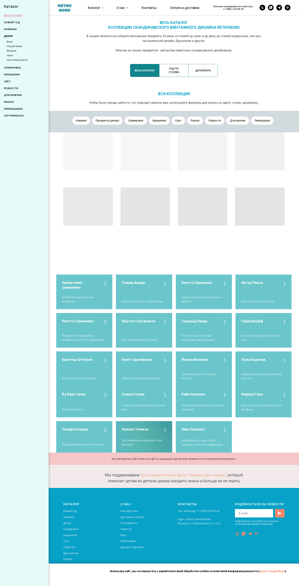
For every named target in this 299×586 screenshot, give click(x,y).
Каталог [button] (94, 8)
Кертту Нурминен (197, 282)
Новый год (12, 22)
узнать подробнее (272, 571)
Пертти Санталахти (138, 321)
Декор (67, 523)
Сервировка (12, 67)
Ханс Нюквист (193, 429)
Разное (9, 102)
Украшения (12, 74)
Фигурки (11, 50)
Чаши (10, 55)
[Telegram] (279, 7)
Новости (126, 529)
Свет (7, 81)
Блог (123, 535)
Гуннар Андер (133, 282)
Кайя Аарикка (193, 394)
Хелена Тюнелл (135, 429)
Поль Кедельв (253, 359)
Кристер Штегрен (77, 359)
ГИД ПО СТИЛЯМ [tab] (174, 70)
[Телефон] (262, 7)
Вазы (10, 41)
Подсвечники (14, 46)
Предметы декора (107, 120)
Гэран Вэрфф (252, 321)
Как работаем (129, 511)
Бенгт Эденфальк (137, 359)
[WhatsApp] (271, 7)
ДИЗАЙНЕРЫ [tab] (203, 70)
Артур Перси (252, 282)
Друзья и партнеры (132, 547)
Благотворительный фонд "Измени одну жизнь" (183, 475)
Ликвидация (13, 108)
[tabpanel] (174, 97)
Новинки (10, 29)
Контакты (149, 8)
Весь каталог (13, 15)
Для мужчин (13, 95)
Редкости (11, 88)
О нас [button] (121, 8)
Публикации (128, 541)
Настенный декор (17, 59)
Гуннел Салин (133, 394)
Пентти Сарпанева (77, 321)
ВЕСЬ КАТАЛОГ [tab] (144, 70)
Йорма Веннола (195, 359)
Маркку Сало (252, 394)
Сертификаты (14, 115)
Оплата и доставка (184, 8)
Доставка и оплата (132, 517)
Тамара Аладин (75, 429)
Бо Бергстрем (74, 394)
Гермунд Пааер (194, 321)
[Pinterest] (287, 7)
